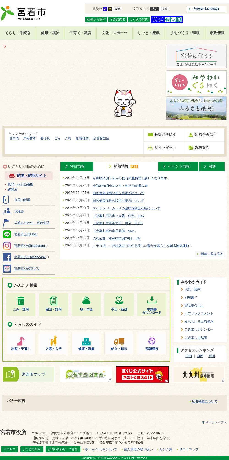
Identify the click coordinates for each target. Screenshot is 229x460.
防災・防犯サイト (31, 175)
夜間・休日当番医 (20, 184)
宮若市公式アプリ (27, 268)
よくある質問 (138, 19)
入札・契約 (193, 289)
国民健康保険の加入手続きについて (118, 193)
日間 (188, 356)
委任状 (45, 138)
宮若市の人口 (194, 305)
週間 (200, 356)
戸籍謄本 (29, 138)
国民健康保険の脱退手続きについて (118, 200)
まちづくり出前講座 (199, 321)
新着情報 (121, 166)
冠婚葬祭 (151, 348)
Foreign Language (206, 8)
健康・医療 (86, 348)
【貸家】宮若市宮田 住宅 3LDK (118, 223)
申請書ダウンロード (151, 311)
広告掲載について (205, 401)
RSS (134, 166)
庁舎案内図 (117, 19)
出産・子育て (20, 348)
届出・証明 (54, 309)
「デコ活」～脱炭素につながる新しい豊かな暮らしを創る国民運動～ (142, 245)
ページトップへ (216, 422)
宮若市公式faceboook (31, 257)
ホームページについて (101, 449)
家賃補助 (82, 138)
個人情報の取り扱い (138, 449)
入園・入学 (54, 348)
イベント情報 (179, 166)
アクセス (9, 449)
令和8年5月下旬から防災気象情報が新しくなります (130, 178)
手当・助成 (119, 309)
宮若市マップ (33, 374)
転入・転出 (119, 348)
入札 (68, 138)
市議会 (19, 211)
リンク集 (166, 449)
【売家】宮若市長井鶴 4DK (113, 231)
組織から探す (96, 19)
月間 (211, 356)
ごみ (57, 138)
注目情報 (77, 166)
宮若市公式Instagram (31, 245)
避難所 (12, 189)
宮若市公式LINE (26, 234)
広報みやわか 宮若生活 (31, 222)
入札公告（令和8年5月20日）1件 (116, 238)
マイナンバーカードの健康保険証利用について (126, 208)
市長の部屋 (22, 200)
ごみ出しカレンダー (199, 329)
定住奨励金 (101, 138)
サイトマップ (189, 449)
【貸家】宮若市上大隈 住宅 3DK (118, 216)
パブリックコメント (199, 313)
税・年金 (86, 309)
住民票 (14, 138)
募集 (212, 166)
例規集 (191, 297)
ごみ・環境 (21, 309)
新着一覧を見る (212, 254)
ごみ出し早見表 (196, 337)
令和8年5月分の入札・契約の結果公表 (120, 186)
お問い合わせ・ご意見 (63, 449)
